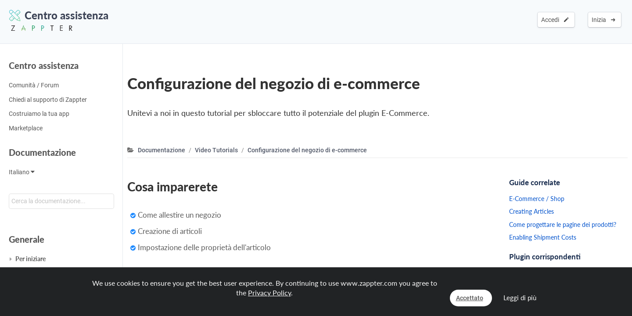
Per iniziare (30, 258)
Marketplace (26, 128)
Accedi (555, 19)
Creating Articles (531, 211)
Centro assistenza (44, 65)
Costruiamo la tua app (39, 113)
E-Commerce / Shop (536, 198)
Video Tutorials (216, 150)
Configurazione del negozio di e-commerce (307, 150)
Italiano (22, 172)
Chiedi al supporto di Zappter (48, 99)
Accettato (469, 298)
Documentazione (42, 152)
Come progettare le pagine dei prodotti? (562, 224)
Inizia (603, 19)
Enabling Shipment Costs (542, 237)
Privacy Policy (269, 292)
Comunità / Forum (34, 85)
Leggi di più (519, 298)
